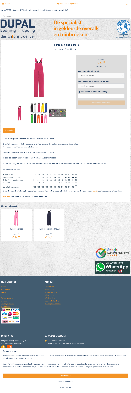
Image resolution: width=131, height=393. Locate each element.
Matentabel (5, 306)
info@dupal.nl (74, 378)
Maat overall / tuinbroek (88, 71)
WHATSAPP (6, 10)
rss (66, 388)
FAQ (66, 10)
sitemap (61, 388)
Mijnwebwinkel (95, 388)
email (95, 191)
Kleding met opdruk (53, 304)
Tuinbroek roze (16, 229)
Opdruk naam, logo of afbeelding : (93, 91)
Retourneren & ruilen (54, 10)
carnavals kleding (52, 301)
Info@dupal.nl (7, 359)
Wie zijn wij (26, 10)
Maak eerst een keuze (101, 103)
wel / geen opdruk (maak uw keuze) (93, 81)
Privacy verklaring (8, 304)
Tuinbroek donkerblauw (49, 229)
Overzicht (9, 130)
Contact (16, 10)
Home (3, 286)
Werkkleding (50, 298)
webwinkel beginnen (75, 388)
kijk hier (6, 196)
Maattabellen (38, 10)
